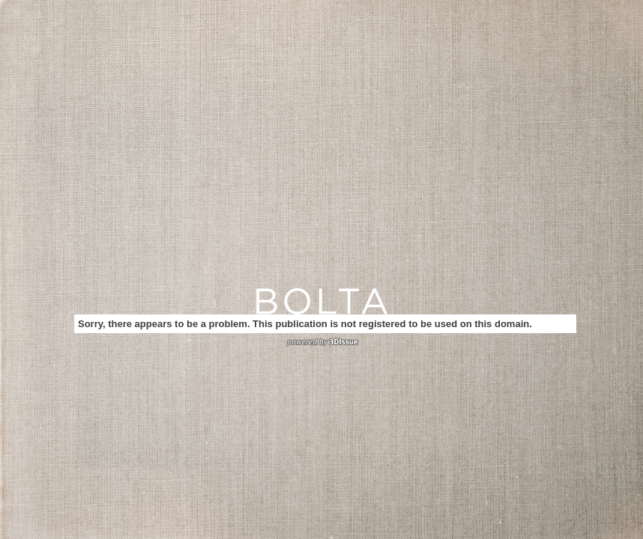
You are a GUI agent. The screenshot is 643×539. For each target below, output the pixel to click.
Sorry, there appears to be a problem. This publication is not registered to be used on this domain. (305, 323)
